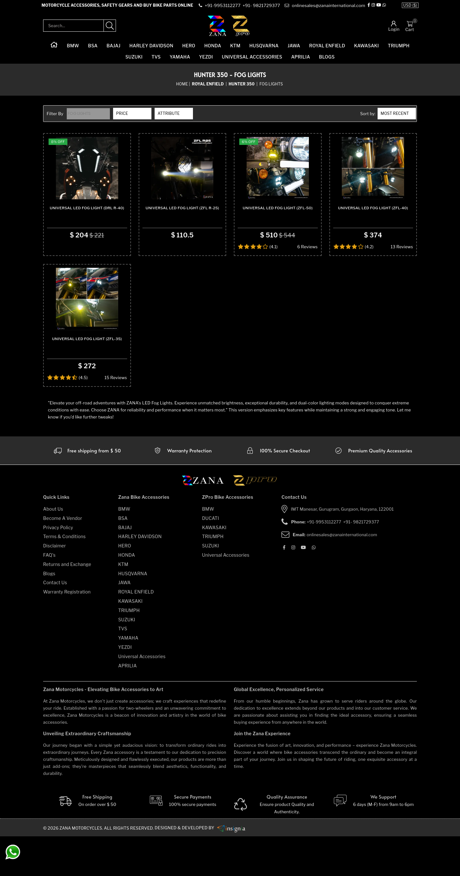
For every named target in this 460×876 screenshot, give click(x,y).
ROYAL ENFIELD (327, 49)
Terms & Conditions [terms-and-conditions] (64, 576)
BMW (73, 49)
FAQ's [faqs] (49, 595)
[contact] (223, 7)
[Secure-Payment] (182, 841)
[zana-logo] (217, 29)
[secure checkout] (277, 490)
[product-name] (87, 181)
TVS (156, 61)
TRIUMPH (399, 49)
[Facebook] (370, 7)
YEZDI (206, 61)
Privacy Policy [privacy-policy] (58, 567)
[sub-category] (242, 88)
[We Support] (373, 841)
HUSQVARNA (264, 49)
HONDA (212, 49)
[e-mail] (325, 8)
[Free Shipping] (87, 841)
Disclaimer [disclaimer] (54, 585)
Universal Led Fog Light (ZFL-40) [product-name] (372, 229)
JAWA (294, 49)
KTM (235, 49)
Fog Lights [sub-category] (271, 87)
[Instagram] (374, 7)
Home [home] (182, 87)
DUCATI (210, 558)
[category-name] (208, 88)
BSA (93, 49)
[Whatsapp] (385, 7)
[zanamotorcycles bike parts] (234, 867)
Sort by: (367, 117)
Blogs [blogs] (49, 613)
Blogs (327, 61)
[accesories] (373, 490)
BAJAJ (113, 49)
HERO (188, 49)
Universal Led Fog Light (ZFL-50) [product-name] (277, 229)
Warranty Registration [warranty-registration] (67, 631)
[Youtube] (379, 7)
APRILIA (300, 61)
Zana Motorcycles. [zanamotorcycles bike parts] (82, 868)
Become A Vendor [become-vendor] (62, 558)
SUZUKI (133, 61)
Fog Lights (80, 118)
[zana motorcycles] (205, 522)
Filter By (55, 117)
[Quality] (278, 844)
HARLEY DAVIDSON (151, 49)
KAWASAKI (366, 49)
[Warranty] (87, 490)
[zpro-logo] (240, 29)
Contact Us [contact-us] (55, 622)
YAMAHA (180, 61)
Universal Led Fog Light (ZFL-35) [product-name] (87, 378)
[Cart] (410, 27)
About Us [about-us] (53, 549)
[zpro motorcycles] (255, 522)
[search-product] (109, 30)
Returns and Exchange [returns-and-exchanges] (67, 604)
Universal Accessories (252, 61)
